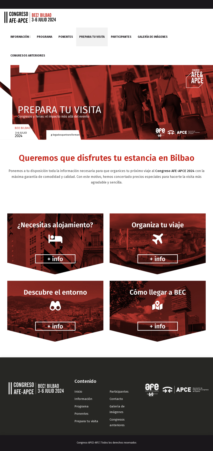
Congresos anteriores (27, 55)
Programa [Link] (81, 406)
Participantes (121, 37)
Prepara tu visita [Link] (86, 421)
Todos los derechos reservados (118, 442)
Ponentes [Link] (81, 414)
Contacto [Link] (116, 399)
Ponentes (65, 37)
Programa (44, 37)
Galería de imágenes (153, 37)
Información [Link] (83, 399)
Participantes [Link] (119, 391)
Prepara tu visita (92, 37)
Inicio (78, 391)
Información (20, 37)
